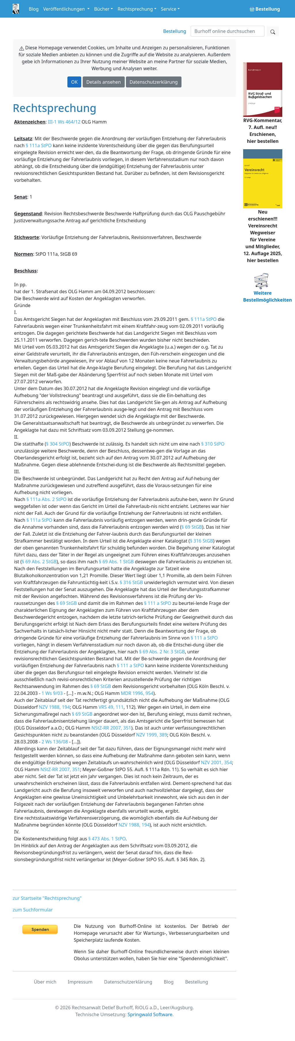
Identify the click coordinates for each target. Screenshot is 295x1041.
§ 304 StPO (57, 444)
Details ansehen (103, 82)
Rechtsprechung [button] (135, 9)
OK (74, 82)
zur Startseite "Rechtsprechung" (47, 898)
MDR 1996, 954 (137, 693)
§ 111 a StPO (157, 603)
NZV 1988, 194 (54, 707)
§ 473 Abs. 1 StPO (107, 839)
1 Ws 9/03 (52, 693)
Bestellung (174, 31)
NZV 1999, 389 (151, 735)
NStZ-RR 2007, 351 (111, 728)
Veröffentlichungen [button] (64, 9)
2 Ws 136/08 (54, 742)
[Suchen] (227, 31)
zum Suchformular (33, 910)
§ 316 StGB (201, 541)
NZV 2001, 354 (216, 762)
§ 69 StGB (191, 527)
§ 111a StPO (39, 145)
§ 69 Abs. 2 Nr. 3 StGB (162, 651)
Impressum (80, 982)
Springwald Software (150, 1014)
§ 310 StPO (213, 444)
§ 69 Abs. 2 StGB (39, 561)
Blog (34, 9)
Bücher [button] (102, 9)
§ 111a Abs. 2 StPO (47, 499)
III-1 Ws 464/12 (64, 122)
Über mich (45, 982)
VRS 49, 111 (111, 707)
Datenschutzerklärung (154, 82)
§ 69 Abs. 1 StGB (116, 561)
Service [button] (168, 9)
